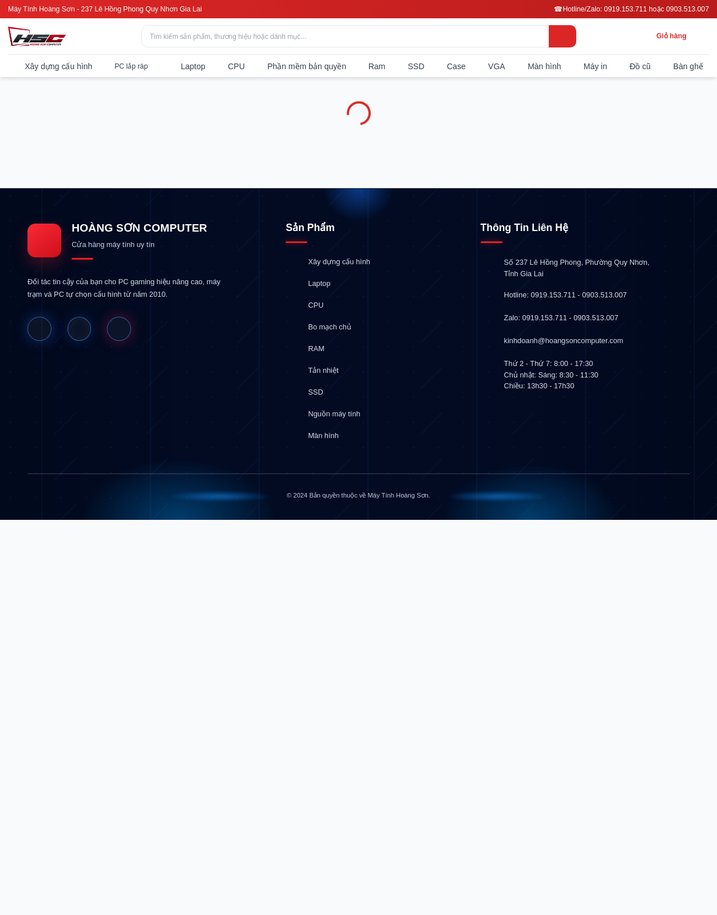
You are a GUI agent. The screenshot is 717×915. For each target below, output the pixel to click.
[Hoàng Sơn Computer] (37, 36)
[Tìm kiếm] (562, 36)
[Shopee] (119, 329)
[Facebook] (39, 329)
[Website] (80, 329)
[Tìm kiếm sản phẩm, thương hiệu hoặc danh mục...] (358, 36)
